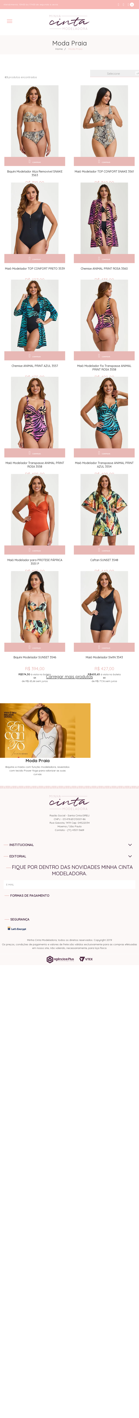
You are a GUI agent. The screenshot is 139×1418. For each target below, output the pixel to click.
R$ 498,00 (104, 390)
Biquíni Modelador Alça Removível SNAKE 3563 (34, 173)
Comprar (36, 161)
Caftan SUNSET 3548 (104, 586)
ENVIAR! (126, 924)
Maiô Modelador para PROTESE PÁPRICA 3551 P (34, 587)
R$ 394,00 (35, 701)
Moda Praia (75, 49)
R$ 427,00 (104, 701)
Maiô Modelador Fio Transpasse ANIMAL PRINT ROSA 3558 (104, 380)
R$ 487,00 (35, 286)
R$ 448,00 (104, 597)
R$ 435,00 (104, 286)
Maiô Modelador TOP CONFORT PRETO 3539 (35, 275)
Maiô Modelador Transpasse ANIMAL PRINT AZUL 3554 (104, 484)
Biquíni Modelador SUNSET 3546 (34, 689)
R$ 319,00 (34, 182)
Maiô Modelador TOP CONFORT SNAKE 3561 (104, 171)
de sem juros (34, 710)
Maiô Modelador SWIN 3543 (104, 689)
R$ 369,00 (104, 182)
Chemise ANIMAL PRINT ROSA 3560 (104, 275)
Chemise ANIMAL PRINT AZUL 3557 (35, 379)
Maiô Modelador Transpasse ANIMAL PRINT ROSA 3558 (34, 484)
